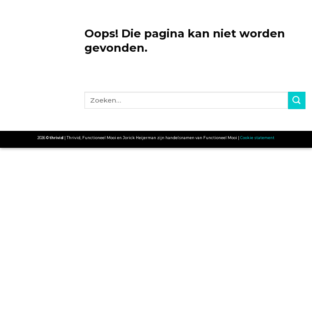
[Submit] (296, 100)
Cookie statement (257, 138)
